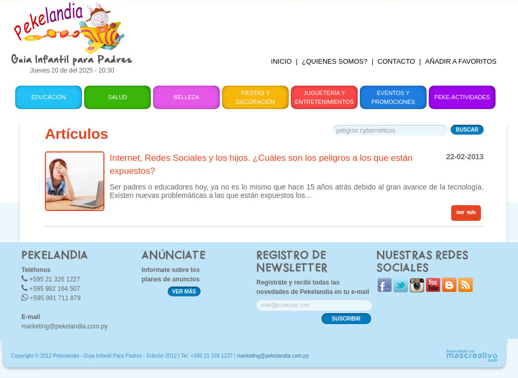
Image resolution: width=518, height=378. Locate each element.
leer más (466, 212)
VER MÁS (184, 291)
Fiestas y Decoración (255, 97)
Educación (48, 97)
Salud (117, 97)
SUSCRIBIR (346, 319)
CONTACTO (396, 61)
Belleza (186, 97)
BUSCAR (467, 130)
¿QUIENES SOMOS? (335, 61)
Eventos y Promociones (393, 97)
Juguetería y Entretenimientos (324, 97)
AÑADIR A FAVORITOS (461, 61)
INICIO (281, 61)
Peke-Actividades (462, 97)
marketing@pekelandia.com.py (64, 326)
